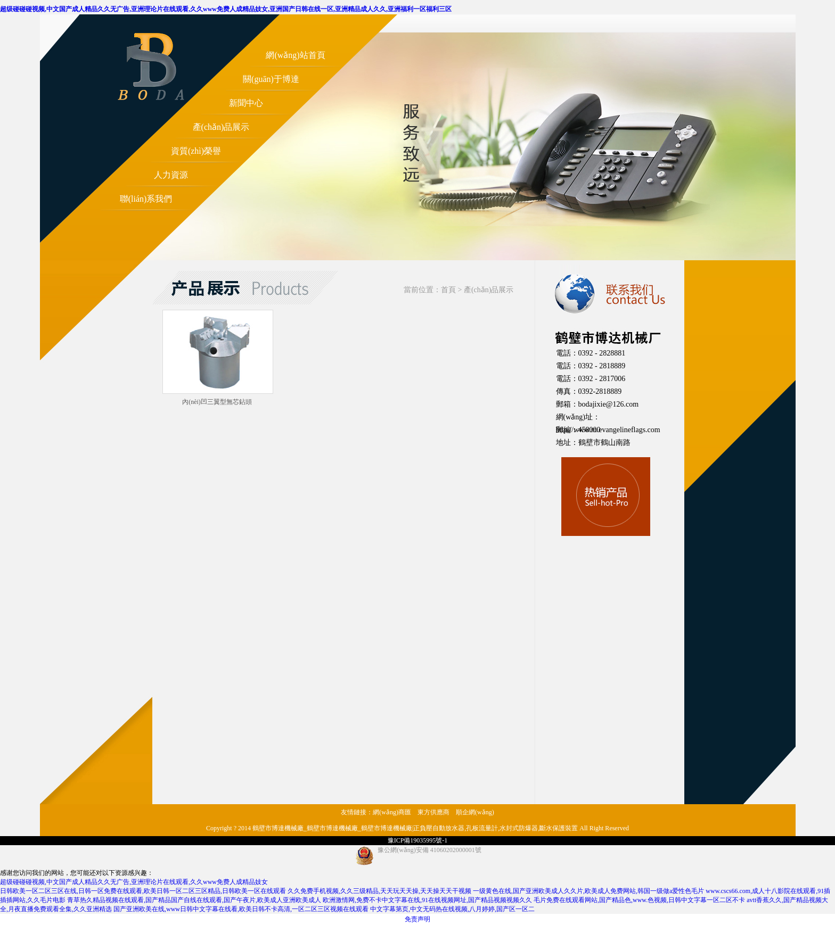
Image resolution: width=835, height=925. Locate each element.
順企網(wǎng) (475, 812)
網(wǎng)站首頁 (295, 55)
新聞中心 (246, 103)
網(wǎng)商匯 (392, 812)
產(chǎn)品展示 (221, 126)
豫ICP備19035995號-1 (418, 840)
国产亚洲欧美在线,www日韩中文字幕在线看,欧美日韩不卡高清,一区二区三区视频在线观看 (241, 909)
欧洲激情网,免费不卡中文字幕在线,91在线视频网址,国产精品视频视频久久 (427, 900)
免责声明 (417, 919)
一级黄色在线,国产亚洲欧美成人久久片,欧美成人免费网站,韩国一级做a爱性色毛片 (588, 891)
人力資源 (171, 174)
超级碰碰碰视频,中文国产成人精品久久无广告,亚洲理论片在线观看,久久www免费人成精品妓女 (134, 882)
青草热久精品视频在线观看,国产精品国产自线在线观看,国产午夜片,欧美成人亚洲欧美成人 (194, 900)
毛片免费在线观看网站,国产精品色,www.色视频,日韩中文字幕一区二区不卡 (639, 900)
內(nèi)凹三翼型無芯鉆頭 (217, 402)
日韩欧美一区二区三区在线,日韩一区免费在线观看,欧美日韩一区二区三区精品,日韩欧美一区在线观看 (143, 891)
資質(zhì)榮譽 (196, 150)
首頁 (448, 290)
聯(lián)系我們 (146, 198)
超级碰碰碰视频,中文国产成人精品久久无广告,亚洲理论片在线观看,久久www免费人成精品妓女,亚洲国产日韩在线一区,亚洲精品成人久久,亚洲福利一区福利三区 (226, 9)
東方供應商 (433, 812)
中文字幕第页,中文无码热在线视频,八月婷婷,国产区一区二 (452, 909)
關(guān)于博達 (271, 79)
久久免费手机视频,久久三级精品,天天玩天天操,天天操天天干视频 (379, 891)
